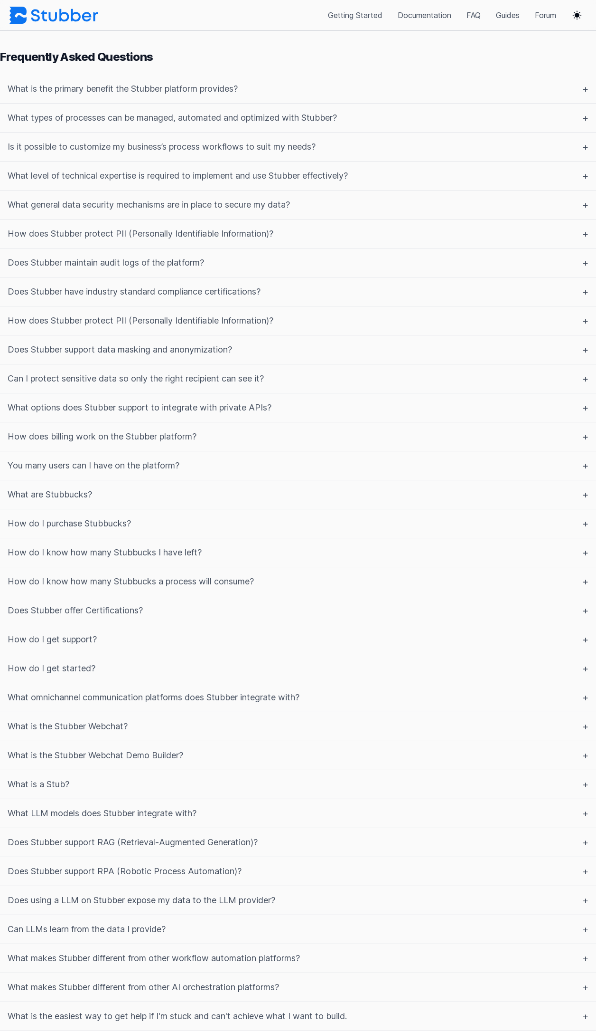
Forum (545, 15)
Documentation (424, 15)
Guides (508, 15)
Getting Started (355, 15)
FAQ (473, 15)
